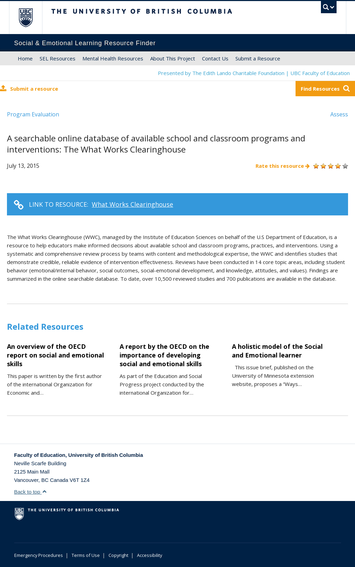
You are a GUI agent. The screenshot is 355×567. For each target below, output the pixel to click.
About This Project (172, 58)
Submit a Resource (257, 58)
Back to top (30, 492)
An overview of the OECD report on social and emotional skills (55, 355)
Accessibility (149, 555)
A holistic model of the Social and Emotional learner (277, 350)
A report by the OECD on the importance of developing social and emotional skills (164, 355)
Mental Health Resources (112, 58)
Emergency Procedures (38, 555)
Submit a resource (29, 88)
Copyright (118, 555)
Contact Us (215, 58)
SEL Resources (57, 58)
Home (25, 58)
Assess (339, 114)
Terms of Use (86, 555)
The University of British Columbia (30, 17)
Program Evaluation (33, 114)
